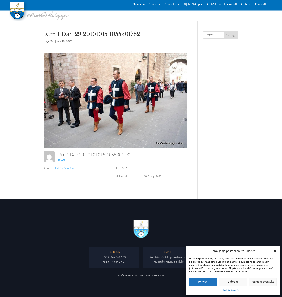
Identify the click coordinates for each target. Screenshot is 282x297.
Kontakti (260, 4)
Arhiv (244, 4)
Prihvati (203, 281)
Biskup (153, 4)
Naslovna (139, 4)
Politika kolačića (231, 290)
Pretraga (231, 35)
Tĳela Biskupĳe (193, 4)
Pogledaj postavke (262, 281)
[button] (275, 251)
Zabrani (233, 281)
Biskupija (170, 4)
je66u (50, 41)
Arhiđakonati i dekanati (222, 4)
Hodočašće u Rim (64, 168)
